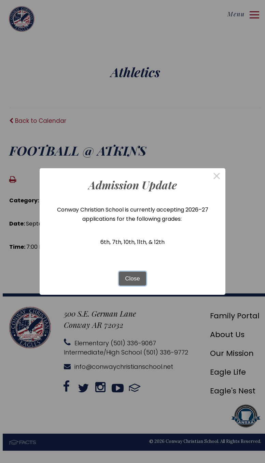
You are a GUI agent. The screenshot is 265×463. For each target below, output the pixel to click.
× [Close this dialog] (216, 177)
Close (132, 278)
